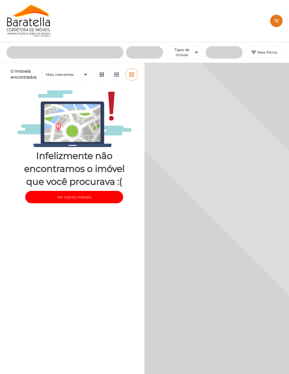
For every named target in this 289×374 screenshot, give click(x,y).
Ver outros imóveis (74, 155)
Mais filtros (264, 10)
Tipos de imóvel (188, 10)
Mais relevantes (67, 32)
